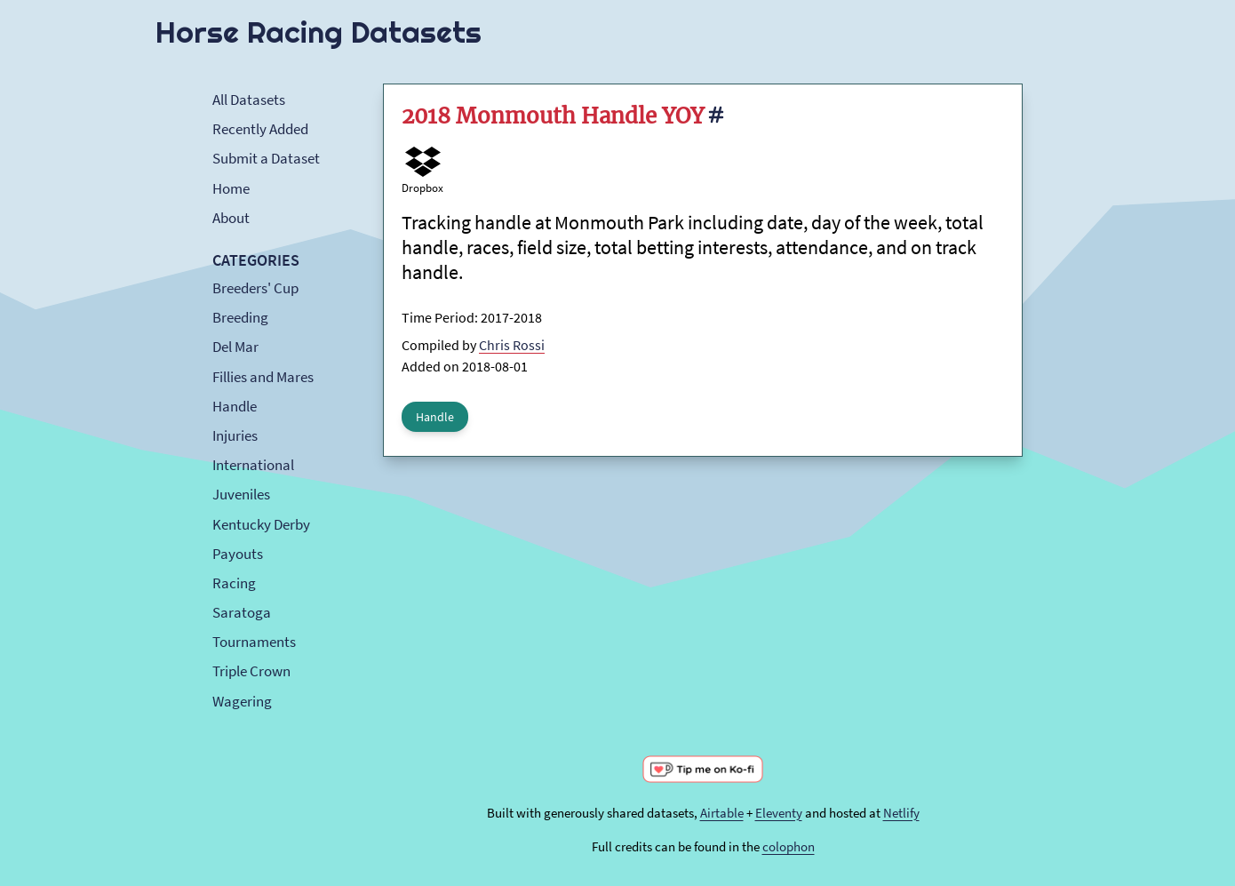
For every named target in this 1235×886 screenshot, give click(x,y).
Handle (234, 406)
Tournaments (254, 641)
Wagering (242, 701)
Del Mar (235, 346)
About (231, 217)
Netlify (901, 812)
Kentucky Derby (261, 524)
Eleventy (778, 812)
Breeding (240, 317)
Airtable (722, 812)
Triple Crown (251, 671)
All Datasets (248, 99)
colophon (788, 846)
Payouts (237, 553)
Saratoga (241, 612)
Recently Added (260, 129)
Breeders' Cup (255, 288)
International (253, 465)
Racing (234, 583)
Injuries (235, 435)
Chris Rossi (512, 345)
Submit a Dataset (266, 158)
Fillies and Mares (263, 377)
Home (231, 188)
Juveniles (241, 494)
